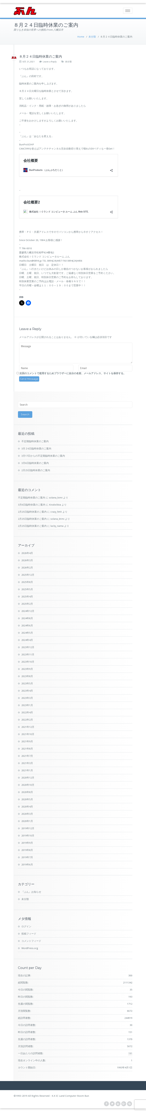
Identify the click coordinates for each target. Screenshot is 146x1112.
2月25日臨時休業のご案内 (35, 469)
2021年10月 (27, 733)
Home (80, 36)
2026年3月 (27, 559)
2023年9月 (27, 668)
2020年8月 (27, 791)
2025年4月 (27, 596)
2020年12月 (27, 777)
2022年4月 (27, 711)
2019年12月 (27, 827)
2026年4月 (27, 552)
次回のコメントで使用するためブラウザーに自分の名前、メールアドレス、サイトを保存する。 (72, 372)
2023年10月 (27, 661)
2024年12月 (27, 610)
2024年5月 (27, 632)
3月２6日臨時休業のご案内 (36, 448)
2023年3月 (27, 697)
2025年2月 (27, 603)
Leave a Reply (50, 61)
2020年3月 (27, 813)
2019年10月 (27, 835)
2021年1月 (27, 769)
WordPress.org (29, 947)
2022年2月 (27, 719)
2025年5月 (27, 588)
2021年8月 (27, 748)
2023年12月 (27, 646)
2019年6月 (27, 864)
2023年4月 (27, 690)
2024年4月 (27, 639)
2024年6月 (27, 625)
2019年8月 (27, 849)
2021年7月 (27, 755)
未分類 (92, 36)
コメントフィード (31, 940)
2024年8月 (27, 617)
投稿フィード (28, 933)
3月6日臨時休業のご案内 (35, 462)
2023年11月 (27, 654)
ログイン (26, 925)
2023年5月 (27, 683)
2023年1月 (27, 704)
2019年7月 (27, 856)
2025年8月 (27, 581)
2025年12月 (27, 574)
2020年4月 (27, 806)
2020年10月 (27, 784)
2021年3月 (27, 762)
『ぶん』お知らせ (31, 891)
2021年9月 (27, 740)
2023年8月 (27, 675)
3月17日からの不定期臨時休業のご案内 (43, 455)
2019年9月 (27, 842)
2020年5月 (27, 798)
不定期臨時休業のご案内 (35, 440)
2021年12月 (27, 726)
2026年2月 (27, 567)
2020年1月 (27, 820)
